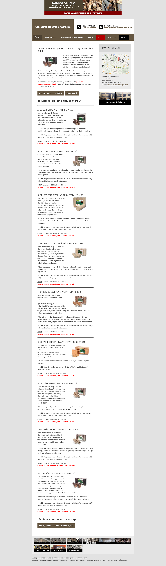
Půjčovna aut (123, 560)
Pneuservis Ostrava (100, 560)
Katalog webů (64, 560)
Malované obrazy (113, 560)
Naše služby (50, 37)
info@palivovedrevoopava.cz (118, 28)
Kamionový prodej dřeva (72, 37)
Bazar (124, 37)
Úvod (37, 37)
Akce (100, 37)
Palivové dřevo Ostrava (86, 560)
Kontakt (112, 37)
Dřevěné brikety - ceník (49, 93)
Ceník (90, 37)
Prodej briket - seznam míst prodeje (55, 526)
